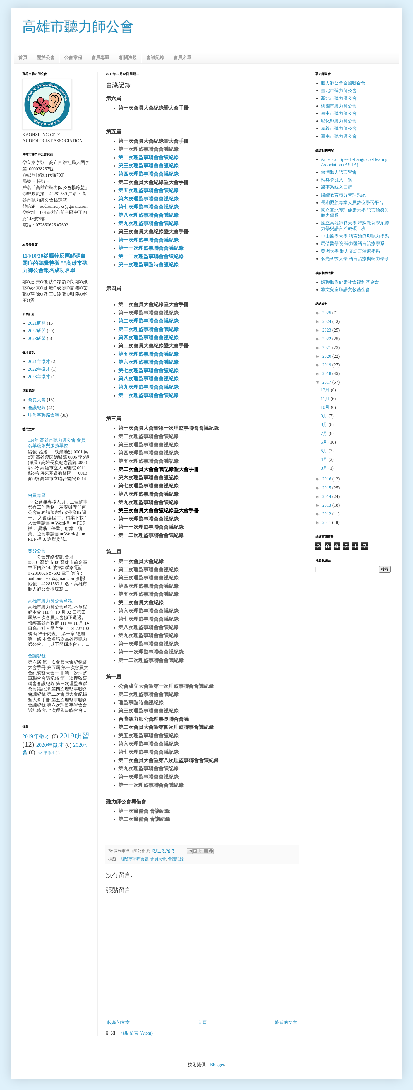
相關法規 (128, 57)
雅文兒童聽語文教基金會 (345, 289)
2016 (327, 479)
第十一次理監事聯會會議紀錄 (151, 248)
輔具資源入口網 (336, 179)
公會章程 (73, 57)
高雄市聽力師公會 (78, 26)
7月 (324, 433)
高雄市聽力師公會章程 (50, 600)
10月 (326, 407)
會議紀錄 (155, 57)
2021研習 (37, 323)
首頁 (22, 57)
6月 (324, 442)
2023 (327, 330)
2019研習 (74, 736)
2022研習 (37, 330)
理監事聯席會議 (134, 859)
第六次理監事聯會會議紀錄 (148, 199)
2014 (327, 496)
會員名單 (182, 57)
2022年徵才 (39, 369)
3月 (324, 468)
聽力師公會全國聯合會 (343, 83)
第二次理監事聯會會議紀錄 (148, 157)
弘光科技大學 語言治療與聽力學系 (355, 258)
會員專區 (100, 57)
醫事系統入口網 (336, 187)
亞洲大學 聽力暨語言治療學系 (350, 251)
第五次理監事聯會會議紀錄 (148, 190)
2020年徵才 (50, 745)
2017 (327, 382)
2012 (327, 513)
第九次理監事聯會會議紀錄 (148, 223)
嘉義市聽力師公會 (339, 128)
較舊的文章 (286, 1022)
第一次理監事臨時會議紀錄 (148, 264)
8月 (324, 424)
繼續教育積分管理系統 (343, 195)
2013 (327, 505)
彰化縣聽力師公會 (339, 121)
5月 (324, 450)
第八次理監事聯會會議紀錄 (148, 215)
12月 (326, 390)
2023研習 (37, 338)
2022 (327, 338)
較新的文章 (118, 1022)
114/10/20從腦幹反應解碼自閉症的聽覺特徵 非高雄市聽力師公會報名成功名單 (54, 263)
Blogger (217, 1064)
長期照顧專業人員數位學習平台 (352, 202)
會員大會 (158, 859)
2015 (327, 487)
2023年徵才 (39, 376)
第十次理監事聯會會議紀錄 (148, 240)
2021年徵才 (39, 361)
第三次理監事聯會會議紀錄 (148, 165)
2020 (327, 356)
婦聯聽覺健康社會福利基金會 (350, 282)
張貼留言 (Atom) (137, 1033)
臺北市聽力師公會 (339, 90)
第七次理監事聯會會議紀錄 (148, 207)
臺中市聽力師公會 (339, 113)
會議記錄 (37, 656)
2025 (327, 312)
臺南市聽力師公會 (339, 136)
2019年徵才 (36, 736)
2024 (327, 321)
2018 (327, 373)
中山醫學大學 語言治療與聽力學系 (355, 236)
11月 (325, 398)
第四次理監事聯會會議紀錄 (148, 174)
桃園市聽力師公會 (339, 105)
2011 (327, 522)
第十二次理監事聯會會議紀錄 (151, 256)
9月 (324, 416)
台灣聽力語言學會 (339, 172)
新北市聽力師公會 (339, 98)
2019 (327, 364)
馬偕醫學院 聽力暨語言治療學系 (353, 243)
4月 (324, 459)
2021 (327, 347)
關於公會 (46, 57)
